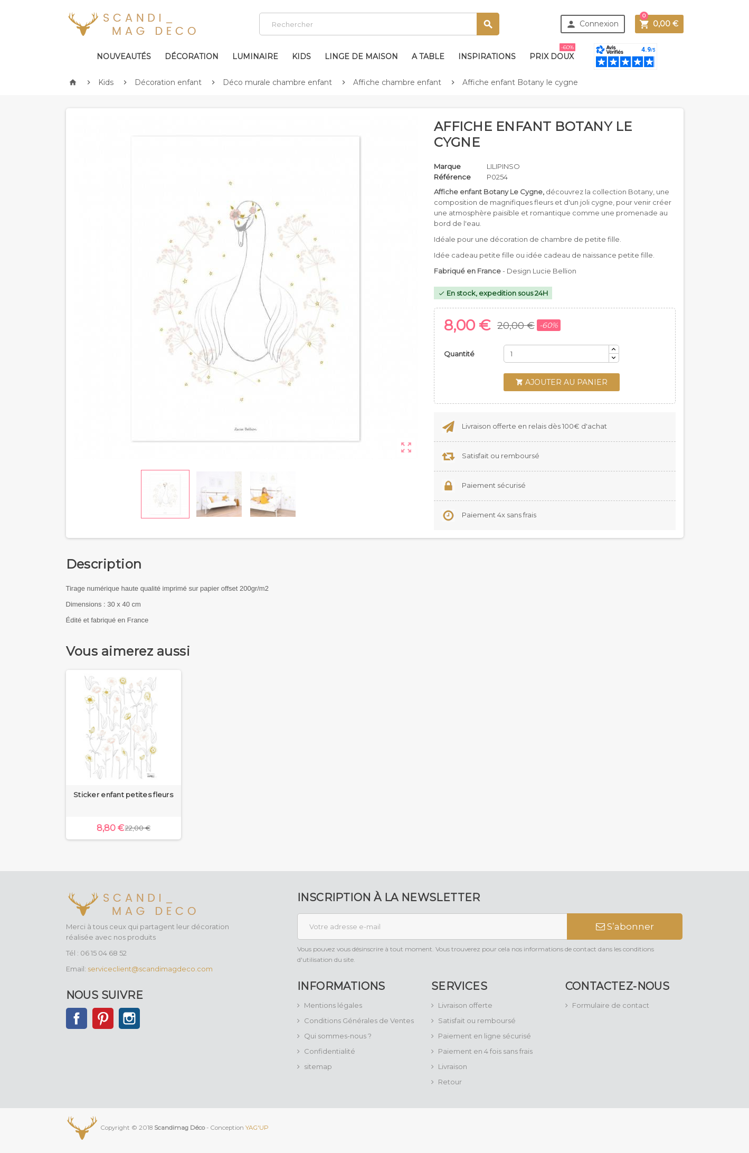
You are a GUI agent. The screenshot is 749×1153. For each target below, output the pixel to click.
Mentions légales (333, 1005)
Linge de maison (361, 56)
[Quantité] (556, 354)
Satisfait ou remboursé (477, 1020)
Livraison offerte (465, 1005)
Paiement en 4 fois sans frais (485, 1051)
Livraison (452, 1066)
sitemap (318, 1066)
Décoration (192, 56)
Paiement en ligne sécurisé (484, 1036)
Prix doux (552, 52)
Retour (450, 1082)
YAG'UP (257, 1127)
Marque (447, 166)
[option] (123, 754)
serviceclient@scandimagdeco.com (150, 969)
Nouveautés (124, 56)
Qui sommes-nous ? (338, 1036)
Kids (301, 56)
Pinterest (102, 1018)
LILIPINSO (503, 166)
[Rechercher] (379, 24)
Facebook (76, 1018)
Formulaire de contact (610, 1005)
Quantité (459, 353)
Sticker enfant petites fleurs (123, 794)
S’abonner (625, 926)
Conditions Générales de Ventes (359, 1020)
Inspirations (487, 56)
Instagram (129, 1018)
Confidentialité (329, 1051)
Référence (452, 177)
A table (428, 56)
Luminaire (255, 56)
